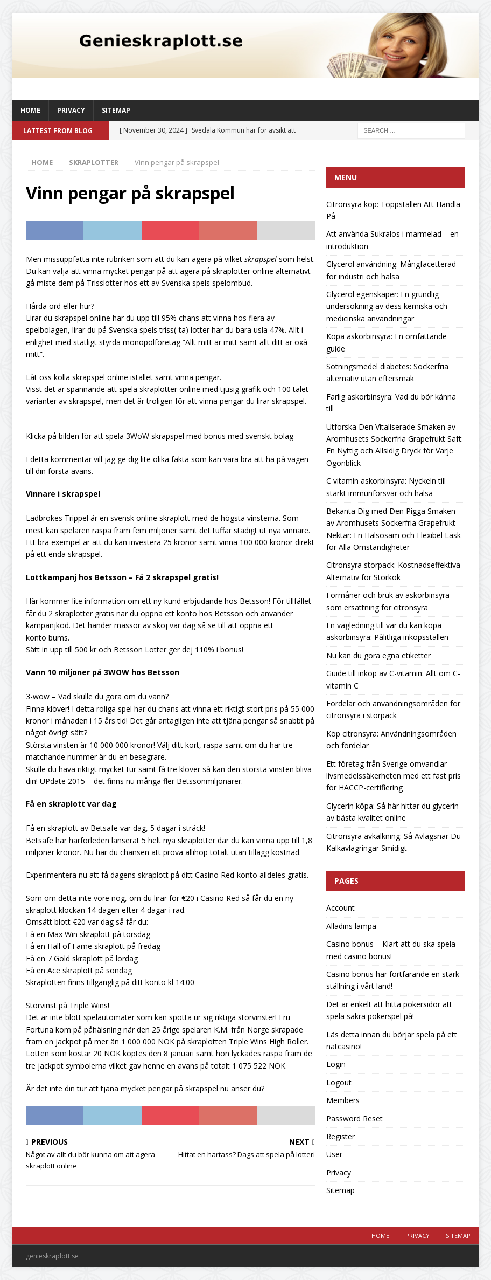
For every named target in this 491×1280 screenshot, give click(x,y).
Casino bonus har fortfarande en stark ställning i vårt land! (392, 980)
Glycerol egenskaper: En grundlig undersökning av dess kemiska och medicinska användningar (386, 306)
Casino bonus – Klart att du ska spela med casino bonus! (390, 950)
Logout (339, 1082)
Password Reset (354, 1118)
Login (336, 1064)
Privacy (71, 110)
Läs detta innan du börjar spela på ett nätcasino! (391, 1040)
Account (340, 908)
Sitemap (116, 110)
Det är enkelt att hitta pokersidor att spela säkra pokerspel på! (389, 1010)
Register (340, 1136)
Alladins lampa (351, 926)
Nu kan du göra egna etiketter (378, 655)
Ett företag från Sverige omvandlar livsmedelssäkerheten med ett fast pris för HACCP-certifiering (393, 776)
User (334, 1154)
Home (30, 110)
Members (343, 1100)
